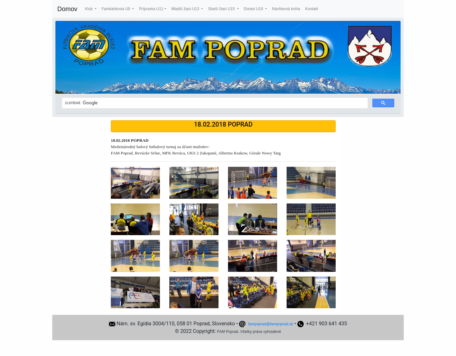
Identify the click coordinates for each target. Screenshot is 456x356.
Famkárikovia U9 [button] (116, 9)
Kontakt (311, 9)
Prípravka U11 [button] (151, 9)
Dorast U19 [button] (254, 9)
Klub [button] (89, 9)
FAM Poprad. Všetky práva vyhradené (249, 331)
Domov (67, 8)
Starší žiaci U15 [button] (222, 9)
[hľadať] (214, 103)
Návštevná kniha (286, 9)
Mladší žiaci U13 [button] (185, 9)
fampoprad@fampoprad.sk (270, 324)
